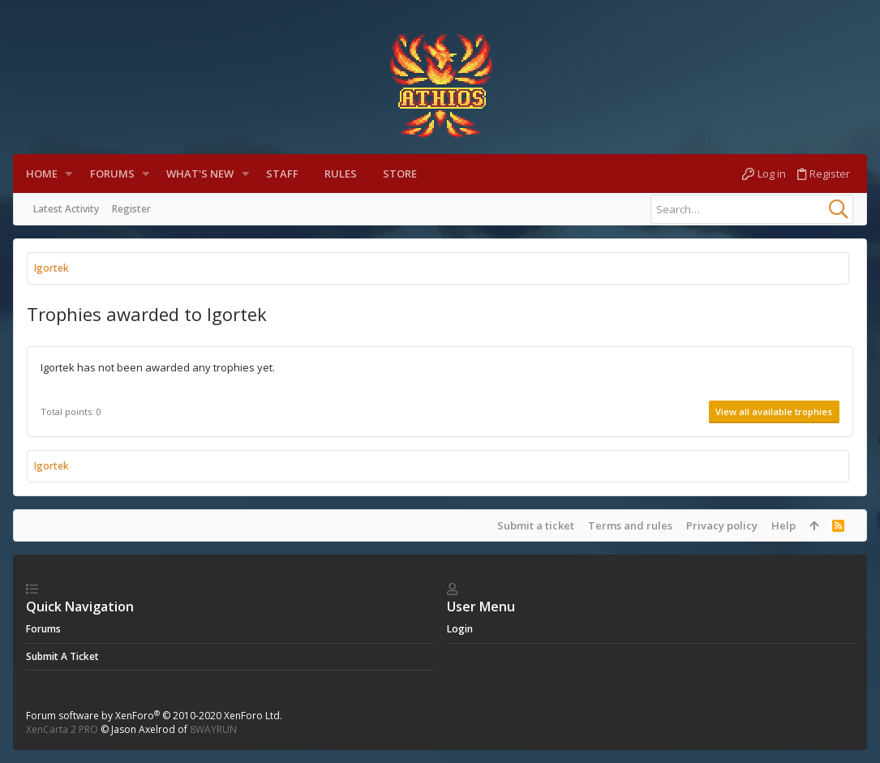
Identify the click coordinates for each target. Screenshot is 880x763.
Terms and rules (630, 525)
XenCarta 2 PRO (62, 729)
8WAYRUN (213, 729)
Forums (43, 629)
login (460, 629)
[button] (69, 174)
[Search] (751, 209)
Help (783, 525)
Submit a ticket (535, 525)
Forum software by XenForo (154, 715)
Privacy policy (722, 525)
